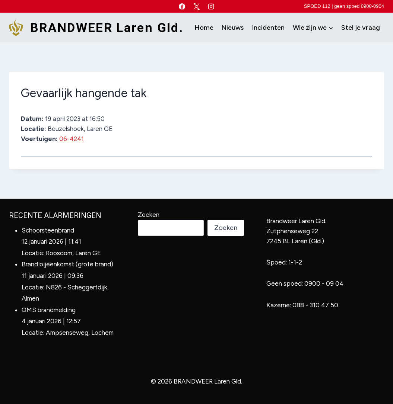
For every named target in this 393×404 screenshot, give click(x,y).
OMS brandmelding (49, 310)
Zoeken (148, 214)
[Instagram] (211, 6)
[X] (196, 6)
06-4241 (71, 138)
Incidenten (268, 27)
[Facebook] (181, 6)
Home (203, 27)
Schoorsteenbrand (48, 230)
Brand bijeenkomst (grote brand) (67, 264)
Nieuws (232, 27)
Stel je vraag (360, 27)
